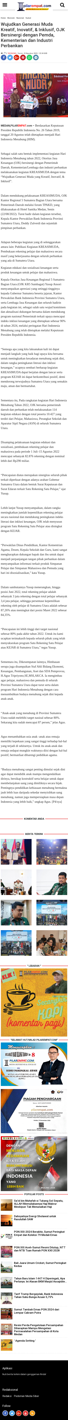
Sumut (28, 18)
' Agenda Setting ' (25, 1340)
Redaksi (7, 1396)
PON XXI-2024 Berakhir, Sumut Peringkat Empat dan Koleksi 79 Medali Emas (39, 1233)
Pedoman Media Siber (26, 1396)
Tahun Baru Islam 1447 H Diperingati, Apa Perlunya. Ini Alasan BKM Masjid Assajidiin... (40, 1280)
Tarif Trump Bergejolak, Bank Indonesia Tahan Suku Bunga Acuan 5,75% (38, 1295)
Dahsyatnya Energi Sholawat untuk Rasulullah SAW (35, 1218)
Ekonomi (11, 18)
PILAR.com (21, 125)
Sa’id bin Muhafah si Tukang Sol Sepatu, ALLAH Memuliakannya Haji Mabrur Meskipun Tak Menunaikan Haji (38, 1203)
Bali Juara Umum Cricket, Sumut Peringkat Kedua (40, 1264)
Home (3, 18)
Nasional (20, 18)
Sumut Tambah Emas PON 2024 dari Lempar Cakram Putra (36, 1311)
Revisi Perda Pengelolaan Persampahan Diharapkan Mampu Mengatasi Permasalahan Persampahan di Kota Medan (38, 1330)
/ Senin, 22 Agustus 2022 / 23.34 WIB (31, 53)
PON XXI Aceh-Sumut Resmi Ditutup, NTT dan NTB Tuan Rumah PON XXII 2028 (40, 1249)
